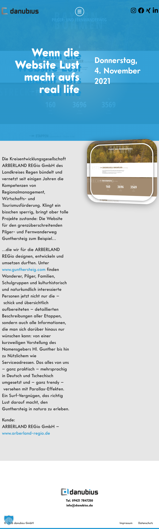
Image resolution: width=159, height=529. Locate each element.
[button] (9, 520)
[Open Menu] (79, 11)
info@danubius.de (79, 505)
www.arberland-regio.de (26, 433)
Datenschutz (145, 523)
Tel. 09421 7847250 (79, 500)
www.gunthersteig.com (23, 269)
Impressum (126, 523)
